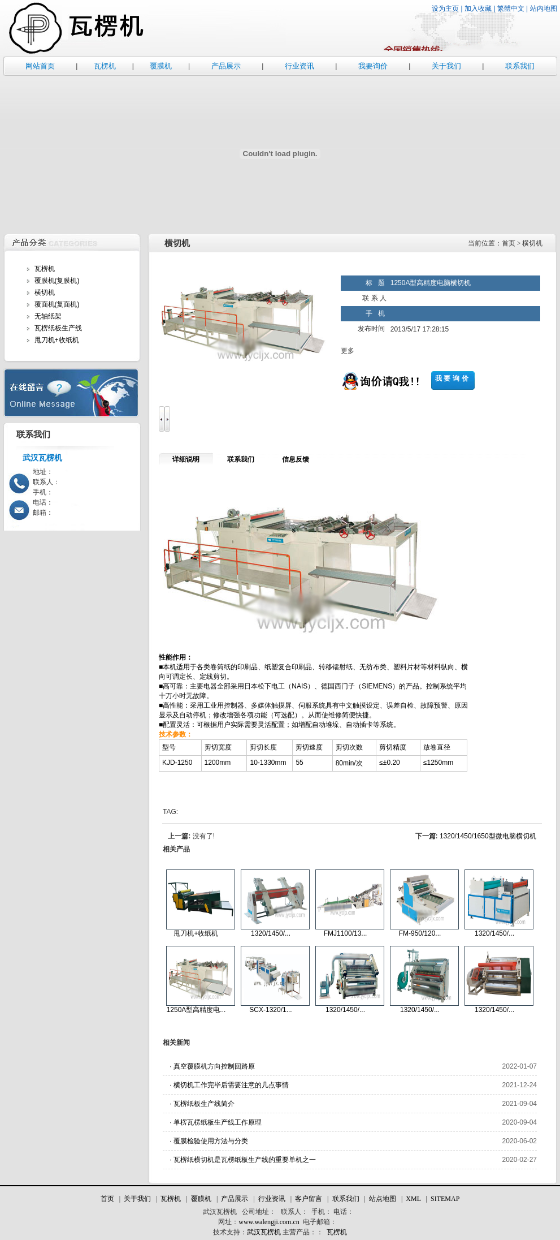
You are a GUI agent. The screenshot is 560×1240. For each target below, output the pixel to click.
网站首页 (40, 66)
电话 (340, 1212)
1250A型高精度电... (196, 1010)
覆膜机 (161, 66)
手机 (318, 1212)
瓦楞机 (105, 66)
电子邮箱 (316, 1222)
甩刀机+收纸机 (56, 340)
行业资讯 (299, 66)
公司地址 (255, 1212)
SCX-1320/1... (270, 1010)
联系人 (291, 1212)
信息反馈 (295, 459)
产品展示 (226, 66)
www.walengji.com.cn (268, 1222)
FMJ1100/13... (345, 933)
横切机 (44, 292)
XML (413, 1199)
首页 (107, 1199)
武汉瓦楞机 (220, 1212)
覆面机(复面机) (57, 304)
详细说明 (185, 459)
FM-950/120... (420, 933)
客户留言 (308, 1199)
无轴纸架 (48, 316)
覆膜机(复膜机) (57, 281)
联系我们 (520, 66)
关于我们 (446, 66)
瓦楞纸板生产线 (58, 328)
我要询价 (373, 66)
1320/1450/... (270, 933)
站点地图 (382, 1199)
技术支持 (226, 1232)
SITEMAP (445, 1199)
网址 (225, 1222)
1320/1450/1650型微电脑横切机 (488, 836)
